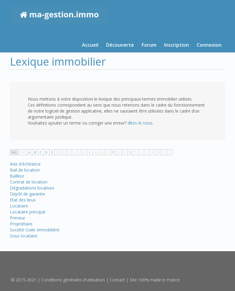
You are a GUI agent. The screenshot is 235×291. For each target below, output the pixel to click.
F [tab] (57, 152)
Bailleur (17, 176)
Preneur (17, 218)
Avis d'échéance (25, 164)
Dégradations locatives (32, 188)
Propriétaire (21, 224)
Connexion (209, 45)
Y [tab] (164, 152)
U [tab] (141, 152)
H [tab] (69, 152)
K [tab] (84, 152)
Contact (117, 280)
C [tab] (40, 152)
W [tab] (153, 152)
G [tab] (63, 152)
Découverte (120, 45)
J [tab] (79, 152)
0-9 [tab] (23, 152)
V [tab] (147, 152)
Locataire (19, 206)
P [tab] (113, 152)
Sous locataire (23, 236)
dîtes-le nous (140, 123)
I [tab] (74, 152)
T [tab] (135, 152)
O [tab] (108, 152)
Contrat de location (28, 182)
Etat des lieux (23, 200)
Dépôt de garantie (27, 194)
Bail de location (25, 170)
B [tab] (35, 152)
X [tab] (159, 152)
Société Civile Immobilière (34, 230)
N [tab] (102, 152)
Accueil (90, 45)
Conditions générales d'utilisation (73, 280)
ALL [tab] (14, 152)
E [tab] (52, 152)
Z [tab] (170, 152)
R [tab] (125, 152)
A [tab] (29, 152)
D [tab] (46, 152)
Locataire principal (27, 212)
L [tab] (90, 152)
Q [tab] (119, 152)
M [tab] (95, 152)
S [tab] (130, 152)
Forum (149, 45)
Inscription (176, 45)
